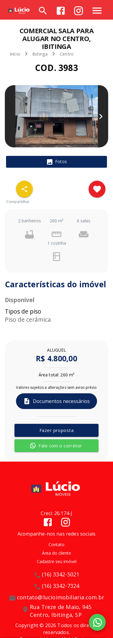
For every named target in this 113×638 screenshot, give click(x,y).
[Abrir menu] (97, 10)
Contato (56, 544)
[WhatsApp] (97, 622)
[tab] (56, 162)
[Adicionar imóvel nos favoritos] (97, 189)
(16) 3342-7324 (61, 585)
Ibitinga (40, 54)
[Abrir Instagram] (78, 10)
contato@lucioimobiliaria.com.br (60, 597)
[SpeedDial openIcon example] (24, 189)
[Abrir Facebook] (60, 10)
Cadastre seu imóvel (57, 561)
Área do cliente (56, 553)
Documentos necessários (56, 401)
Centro (67, 54)
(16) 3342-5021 (61, 574)
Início (15, 54)
